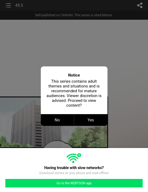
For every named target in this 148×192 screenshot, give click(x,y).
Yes (90, 120)
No (57, 120)
